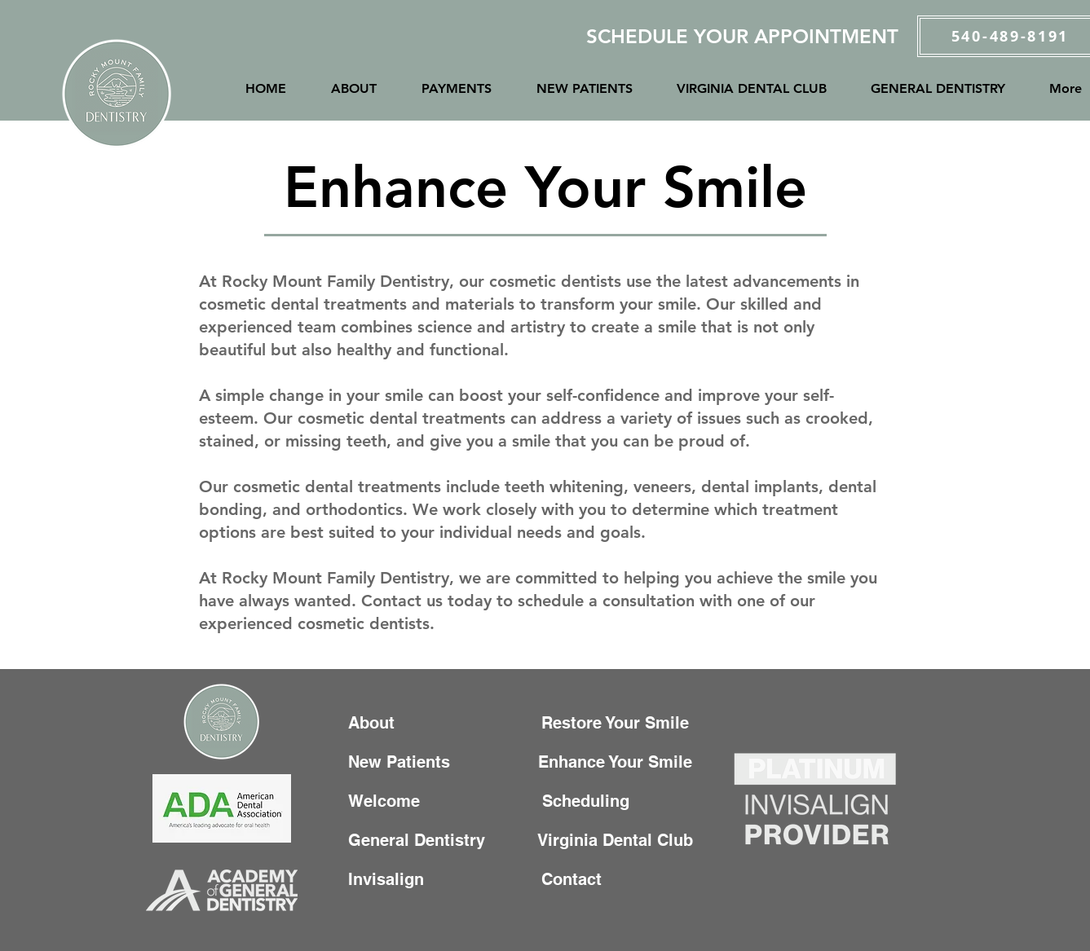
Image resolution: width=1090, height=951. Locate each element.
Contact (542, 879)
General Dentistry (421, 840)
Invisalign (400, 879)
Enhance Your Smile (617, 762)
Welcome (386, 801)
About (376, 723)
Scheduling (595, 801)
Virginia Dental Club (615, 840)
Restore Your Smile (620, 723)
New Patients (406, 762)
